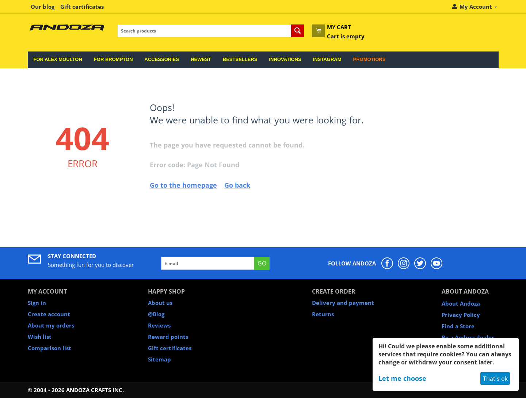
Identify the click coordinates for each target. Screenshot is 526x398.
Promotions (369, 59)
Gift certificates (82, 6)
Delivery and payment (343, 302)
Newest (201, 59)
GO (262, 263)
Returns (323, 314)
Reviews (159, 325)
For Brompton (113, 59)
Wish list (40, 336)
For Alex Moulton (58, 59)
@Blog (156, 314)
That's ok (495, 379)
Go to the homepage (183, 185)
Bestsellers (240, 59)
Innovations (285, 59)
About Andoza (461, 303)
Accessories (162, 59)
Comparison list (49, 348)
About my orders (51, 325)
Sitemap (159, 359)
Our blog (42, 6)
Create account (49, 314)
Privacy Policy (461, 314)
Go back (237, 185)
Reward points (168, 336)
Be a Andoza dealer (468, 337)
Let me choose (402, 378)
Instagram (327, 59)
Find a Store (458, 326)
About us (160, 302)
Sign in (37, 302)
